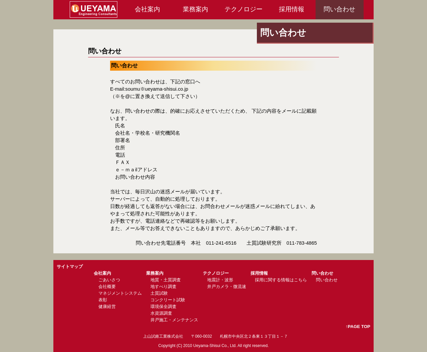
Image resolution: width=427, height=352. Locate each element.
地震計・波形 (220, 279)
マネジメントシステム (120, 293)
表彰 (102, 299)
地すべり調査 (163, 286)
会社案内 (147, 9)
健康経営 (107, 306)
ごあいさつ (109, 279)
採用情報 (291, 9)
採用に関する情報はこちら (281, 279)
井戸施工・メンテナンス (174, 319)
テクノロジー (244, 9)
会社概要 (107, 286)
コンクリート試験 (167, 299)
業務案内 (195, 9)
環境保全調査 (163, 306)
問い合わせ (339, 9)
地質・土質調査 (165, 279)
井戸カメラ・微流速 (226, 286)
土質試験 (159, 293)
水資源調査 (161, 313)
